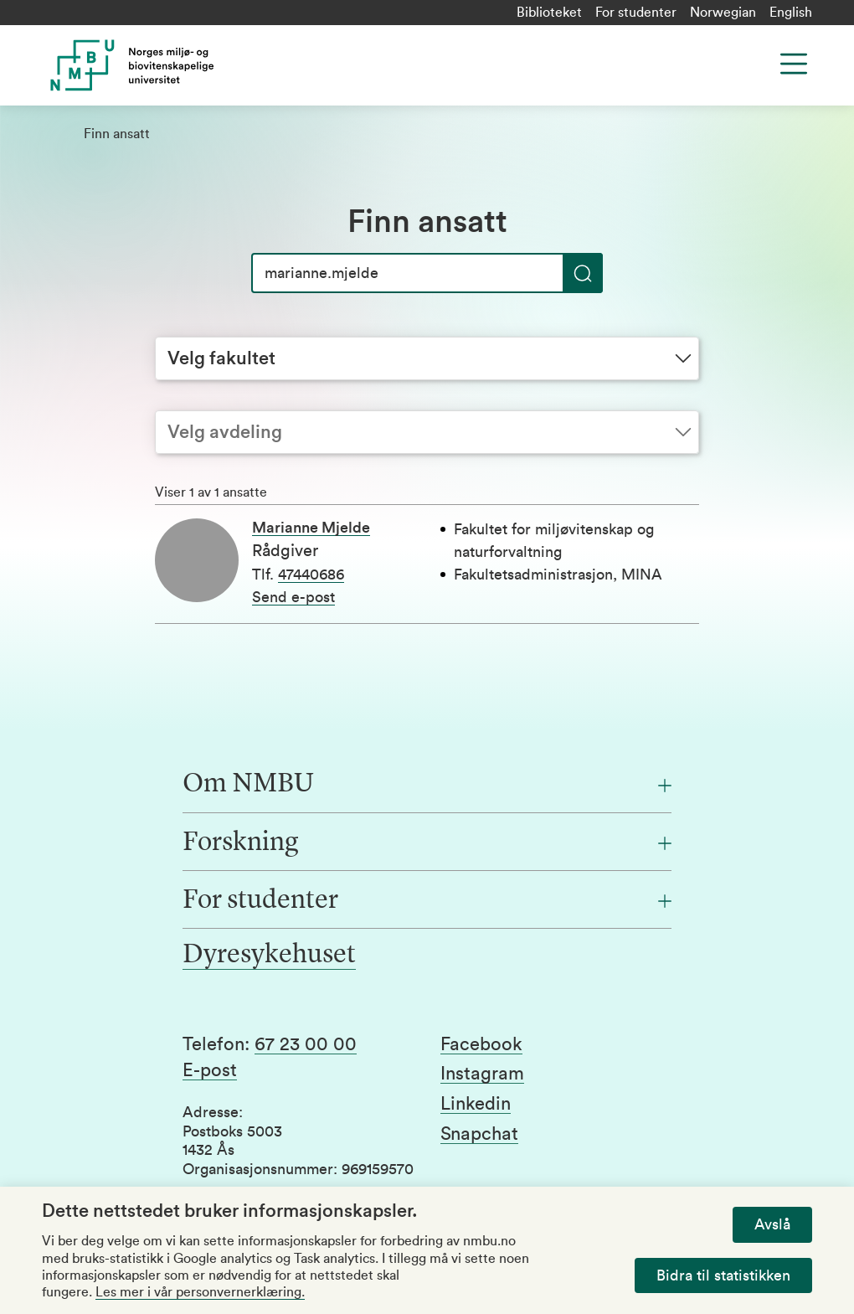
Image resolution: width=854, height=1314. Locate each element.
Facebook (481, 1044)
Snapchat (479, 1134)
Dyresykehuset (269, 955)
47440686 (311, 574)
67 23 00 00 (306, 1044)
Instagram (482, 1073)
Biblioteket (549, 12)
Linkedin (475, 1104)
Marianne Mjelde (311, 527)
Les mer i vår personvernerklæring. (200, 1292)
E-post (210, 1070)
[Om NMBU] (427, 784)
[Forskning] (427, 843)
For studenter (636, 12)
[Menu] (793, 63)
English (790, 12)
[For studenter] (427, 901)
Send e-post (293, 597)
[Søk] (427, 273)
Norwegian (723, 12)
